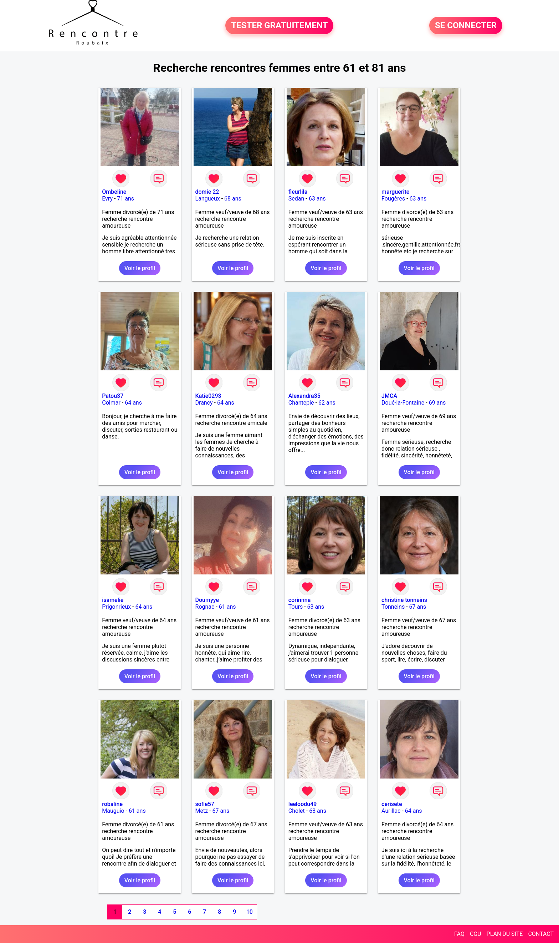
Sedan (296, 198)
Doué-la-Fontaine (402, 402)
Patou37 (112, 395)
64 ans (133, 402)
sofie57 (204, 804)
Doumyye (207, 600)
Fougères (393, 198)
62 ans (326, 402)
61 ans (227, 606)
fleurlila (297, 191)
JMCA (389, 395)
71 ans (125, 198)
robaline (112, 804)
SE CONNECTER (466, 26)
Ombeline (114, 191)
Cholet (296, 810)
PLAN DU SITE (505, 934)
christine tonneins (404, 600)
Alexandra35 (304, 395)
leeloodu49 (302, 804)
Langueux (207, 198)
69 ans (437, 402)
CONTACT (541, 934)
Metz (201, 810)
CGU (475, 934)
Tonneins (393, 606)
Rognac (205, 606)
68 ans (232, 198)
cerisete (391, 804)
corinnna (299, 600)
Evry (107, 198)
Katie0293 (208, 395)
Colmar (111, 402)
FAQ (459, 934)
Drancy (204, 402)
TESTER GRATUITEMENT (279, 26)
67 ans (417, 606)
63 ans (317, 198)
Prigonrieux (116, 606)
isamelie (112, 600)
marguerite (395, 191)
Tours (295, 606)
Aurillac (390, 810)
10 (249, 911)
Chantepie (301, 402)
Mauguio (113, 810)
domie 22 (207, 191)
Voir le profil (139, 268)
